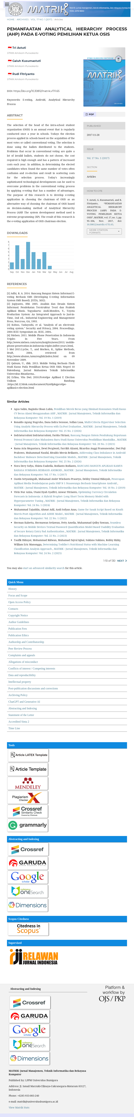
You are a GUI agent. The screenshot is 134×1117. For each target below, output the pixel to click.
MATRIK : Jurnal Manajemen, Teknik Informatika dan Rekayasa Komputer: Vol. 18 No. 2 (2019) (69, 487)
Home (10, 19)
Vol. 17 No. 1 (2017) (41, 19)
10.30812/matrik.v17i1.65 (100, 224)
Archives (23, 19)
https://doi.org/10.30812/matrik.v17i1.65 (36, 91)
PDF (91, 114)
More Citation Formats (98, 231)
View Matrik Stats (19, 1107)
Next (120, 560)
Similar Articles (18, 401)
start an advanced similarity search (44, 568)
